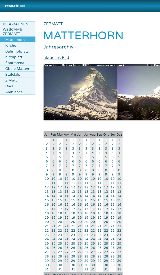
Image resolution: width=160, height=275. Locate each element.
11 (47, 183)
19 (47, 218)
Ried (9, 86)
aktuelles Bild (56, 57)
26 (47, 248)
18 (47, 213)
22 (47, 231)
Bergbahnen (15, 24)
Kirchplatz (14, 57)
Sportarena (14, 63)
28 (47, 256)
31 (47, 269)
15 (47, 200)
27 (47, 252)
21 (47, 226)
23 (47, 235)
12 (47, 187)
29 (47, 261)
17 (47, 209)
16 (47, 205)
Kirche (10, 45)
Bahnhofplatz (17, 51)
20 (47, 222)
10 (47, 179)
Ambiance (14, 92)
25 (47, 244)
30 (47, 265)
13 (47, 192)
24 (47, 239)
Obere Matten (17, 69)
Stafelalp (13, 74)
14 (47, 196)
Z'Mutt (11, 80)
